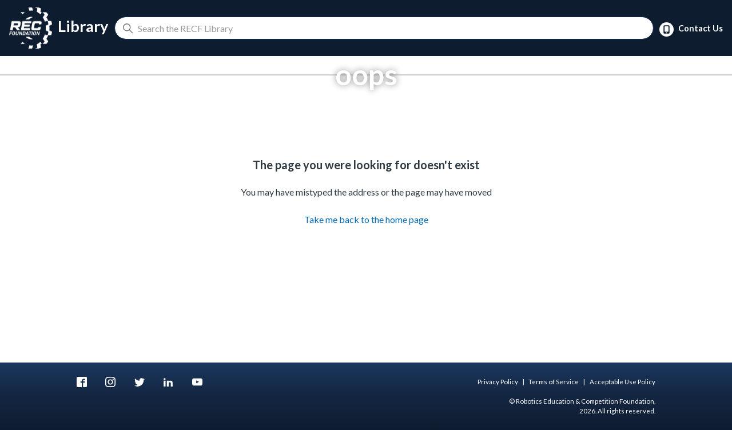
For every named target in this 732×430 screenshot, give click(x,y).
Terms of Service (553, 381)
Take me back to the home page (366, 219)
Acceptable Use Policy (622, 381)
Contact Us (691, 29)
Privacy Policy (498, 381)
